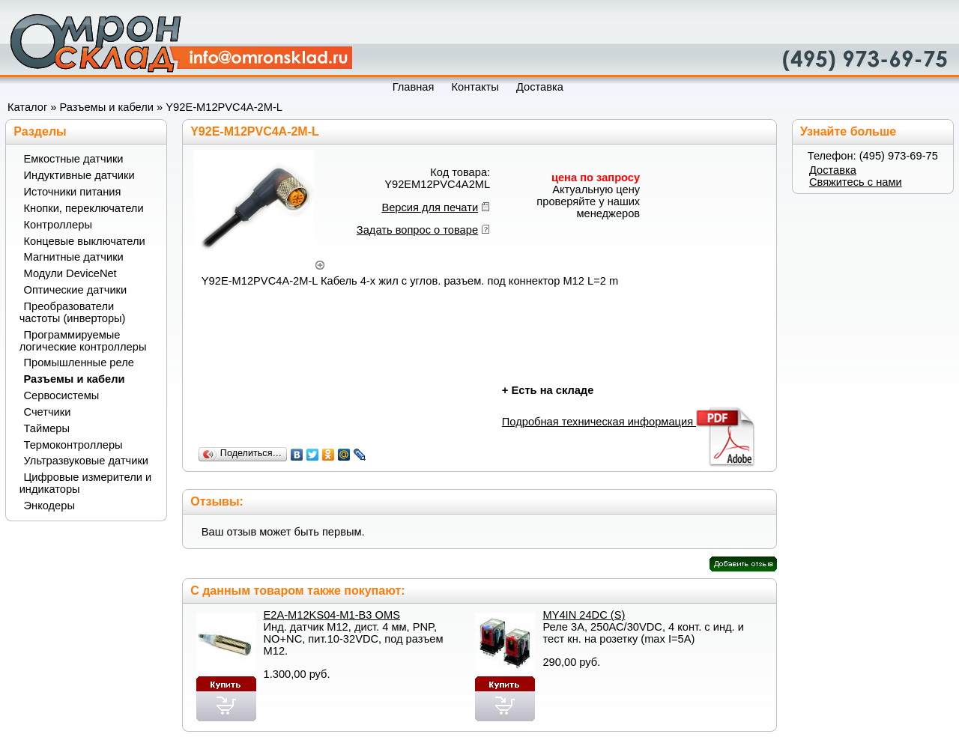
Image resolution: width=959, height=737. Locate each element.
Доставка (832, 170)
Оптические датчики (75, 290)
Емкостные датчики (74, 159)
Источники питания (72, 192)
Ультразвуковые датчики (86, 461)
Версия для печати (429, 207)
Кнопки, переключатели (84, 208)
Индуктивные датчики (79, 175)
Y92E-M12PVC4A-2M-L (224, 107)
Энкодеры (49, 506)
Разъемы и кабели (107, 107)
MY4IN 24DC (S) (583, 615)
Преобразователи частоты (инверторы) (72, 312)
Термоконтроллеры (73, 445)
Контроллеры (58, 225)
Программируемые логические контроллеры (83, 341)
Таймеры (47, 428)
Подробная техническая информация (629, 422)
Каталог (27, 107)
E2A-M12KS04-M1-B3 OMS (332, 615)
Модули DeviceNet (70, 273)
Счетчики (47, 412)
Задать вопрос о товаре (417, 230)
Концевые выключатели (84, 241)
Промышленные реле (79, 362)
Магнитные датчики (74, 257)
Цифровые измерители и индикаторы (85, 483)
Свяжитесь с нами (855, 182)
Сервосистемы (62, 395)
